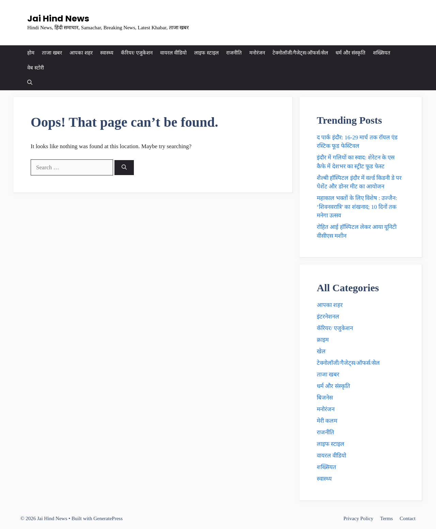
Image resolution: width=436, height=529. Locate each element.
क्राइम (323, 340)
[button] (30, 82)
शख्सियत (381, 53)
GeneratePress (108, 518)
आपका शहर (81, 53)
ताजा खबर (52, 53)
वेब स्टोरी (35, 68)
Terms (386, 518)
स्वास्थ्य (106, 53)
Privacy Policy (358, 518)
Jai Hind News (58, 19)
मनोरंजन (257, 53)
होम (30, 53)
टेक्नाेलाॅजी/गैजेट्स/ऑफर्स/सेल (300, 53)
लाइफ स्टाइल (206, 53)
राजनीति (234, 53)
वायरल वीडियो (173, 53)
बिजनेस (325, 397)
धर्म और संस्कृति (350, 53)
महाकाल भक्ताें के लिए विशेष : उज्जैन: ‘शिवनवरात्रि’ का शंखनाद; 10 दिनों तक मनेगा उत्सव (357, 207)
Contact (408, 518)
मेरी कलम (327, 421)
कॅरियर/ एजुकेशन (137, 53)
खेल (321, 351)
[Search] (124, 167)
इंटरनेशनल (328, 316)
